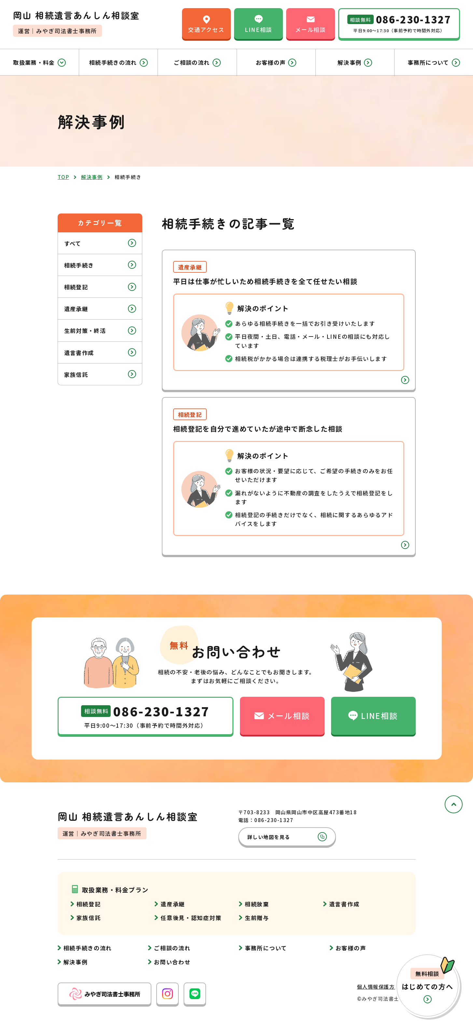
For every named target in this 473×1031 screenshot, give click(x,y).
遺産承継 (100, 309)
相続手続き (100, 265)
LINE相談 (258, 23)
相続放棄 (257, 904)
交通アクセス (206, 23)
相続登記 (100, 287)
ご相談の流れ (197, 62)
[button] (427, 985)
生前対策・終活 (100, 330)
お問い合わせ (172, 962)
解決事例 (355, 62)
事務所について (434, 62)
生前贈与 (257, 918)
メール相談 (310, 23)
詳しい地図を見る (287, 836)
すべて (100, 243)
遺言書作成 (100, 352)
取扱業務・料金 (39, 62)
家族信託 (100, 374)
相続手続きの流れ (118, 62)
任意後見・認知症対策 (190, 918)
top (63, 176)
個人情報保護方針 (378, 986)
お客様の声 (276, 62)
